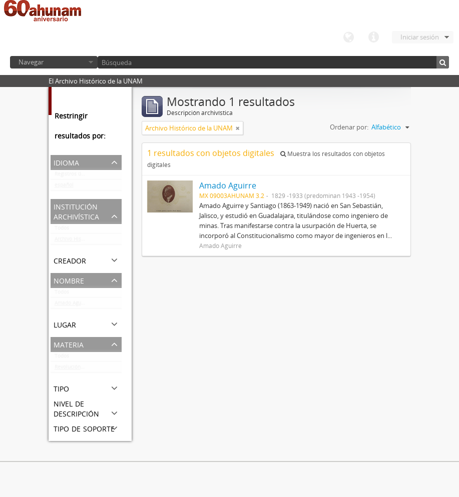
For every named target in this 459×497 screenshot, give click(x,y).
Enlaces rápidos (373, 37)
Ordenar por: (349, 127)
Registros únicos (74, 176)
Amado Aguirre (72, 305)
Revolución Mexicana (80, 369)
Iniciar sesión (419, 37)
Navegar (31, 62)
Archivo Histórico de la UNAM (88, 241)
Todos (62, 230)
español (64, 187)
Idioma (348, 37)
